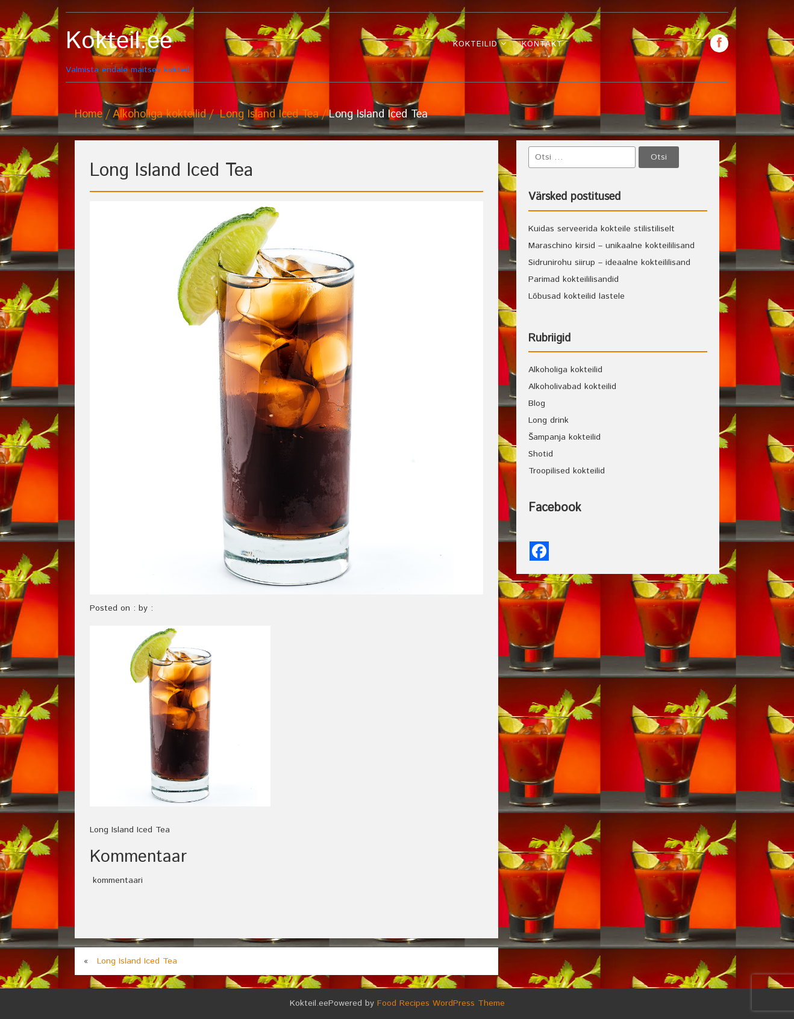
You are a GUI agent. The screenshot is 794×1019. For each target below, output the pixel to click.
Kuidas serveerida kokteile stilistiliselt (601, 229)
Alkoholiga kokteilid (159, 114)
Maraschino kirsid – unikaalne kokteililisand (611, 246)
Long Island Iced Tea (269, 114)
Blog (536, 403)
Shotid (540, 454)
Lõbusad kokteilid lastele (576, 296)
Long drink (548, 420)
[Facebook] (539, 551)
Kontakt (542, 44)
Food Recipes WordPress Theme (441, 1003)
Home (88, 114)
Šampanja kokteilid (564, 437)
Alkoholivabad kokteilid (572, 387)
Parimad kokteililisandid (573, 279)
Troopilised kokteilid (566, 471)
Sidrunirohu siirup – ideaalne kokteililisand (609, 263)
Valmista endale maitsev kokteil (148, 51)
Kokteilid (475, 44)
